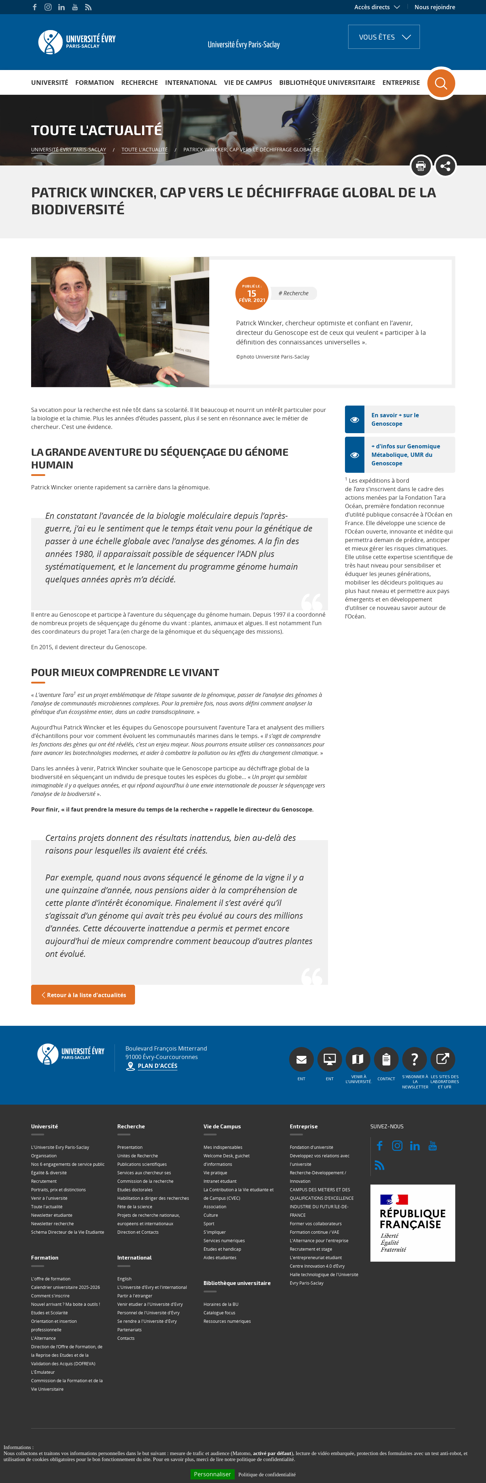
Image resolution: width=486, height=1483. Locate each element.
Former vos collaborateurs (316, 1224)
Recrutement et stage (311, 1249)
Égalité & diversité (49, 1173)
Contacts (126, 1338)
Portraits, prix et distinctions (58, 1190)
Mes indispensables (223, 1147)
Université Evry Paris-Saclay (68, 149)
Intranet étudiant (220, 1181)
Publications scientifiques (142, 1164)
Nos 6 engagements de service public (68, 1164)
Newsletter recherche (52, 1224)
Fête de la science (134, 1207)
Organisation (44, 1156)
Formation (94, 82)
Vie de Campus (248, 82)
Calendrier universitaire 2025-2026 (65, 1287)
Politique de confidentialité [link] (266, 1474)
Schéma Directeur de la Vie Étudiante (67, 1232)
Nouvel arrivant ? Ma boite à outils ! (65, 1304)
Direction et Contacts (138, 1232)
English (124, 1279)
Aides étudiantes (220, 1258)
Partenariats (129, 1330)
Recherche (139, 82)
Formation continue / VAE (314, 1232)
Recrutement (44, 1181)
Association (215, 1207)
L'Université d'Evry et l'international (152, 1287)
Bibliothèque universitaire (327, 82)
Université (49, 82)
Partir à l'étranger (134, 1296)
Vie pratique (215, 1173)
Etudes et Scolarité (49, 1313)
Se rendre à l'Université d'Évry (147, 1321)
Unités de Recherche (137, 1156)
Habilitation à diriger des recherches (153, 1198)
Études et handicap (222, 1249)
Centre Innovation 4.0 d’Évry (317, 1266)
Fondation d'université (311, 1147)
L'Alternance (43, 1338)
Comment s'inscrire (50, 1296)
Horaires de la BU (221, 1304)
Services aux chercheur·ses (144, 1173)
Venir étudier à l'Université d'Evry (150, 1304)
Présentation (129, 1147)
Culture (211, 1215)
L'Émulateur (43, 1372)
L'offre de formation (50, 1279)
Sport (209, 1224)
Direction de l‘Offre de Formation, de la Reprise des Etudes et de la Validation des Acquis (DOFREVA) (67, 1355)
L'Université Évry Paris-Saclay (60, 1147)
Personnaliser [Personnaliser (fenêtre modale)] (212, 1474)
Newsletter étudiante (51, 1215)
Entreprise (401, 82)
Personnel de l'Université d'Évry (148, 1313)
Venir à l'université (49, 1198)
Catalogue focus (219, 1313)
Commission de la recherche (145, 1181)
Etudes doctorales (135, 1190)
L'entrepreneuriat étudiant (316, 1258)
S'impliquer (215, 1232)
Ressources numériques (227, 1321)
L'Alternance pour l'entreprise (319, 1241)
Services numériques (224, 1241)
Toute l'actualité (145, 149)
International (191, 82)
